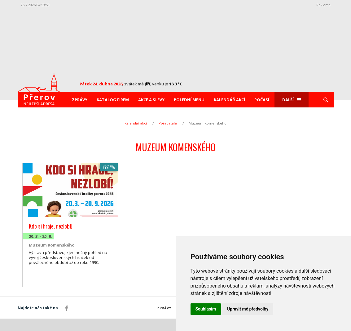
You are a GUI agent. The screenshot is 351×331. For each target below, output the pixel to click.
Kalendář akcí (229, 99)
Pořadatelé (168, 123)
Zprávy (79, 99)
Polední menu (189, 99)
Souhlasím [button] (205, 308)
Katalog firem (113, 99)
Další (291, 99)
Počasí (261, 99)
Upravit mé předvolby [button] (247, 308)
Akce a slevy (151, 99)
